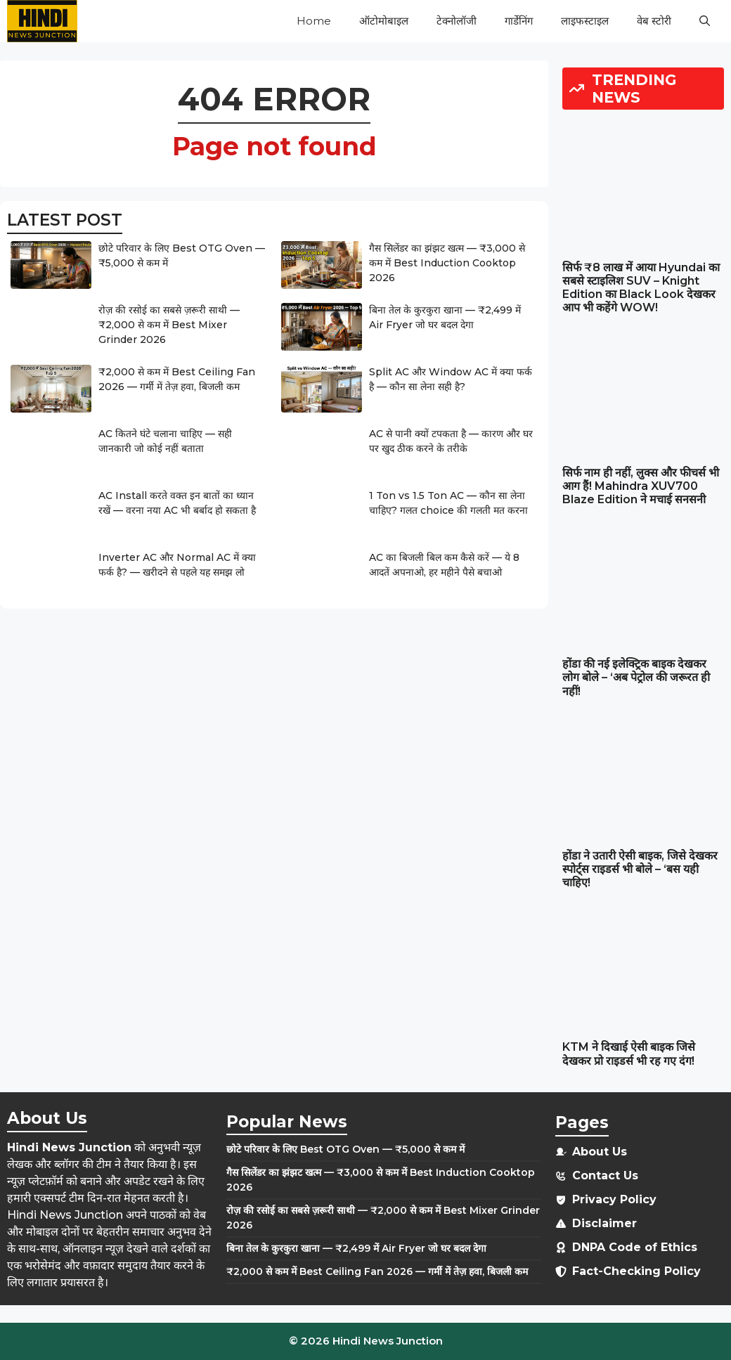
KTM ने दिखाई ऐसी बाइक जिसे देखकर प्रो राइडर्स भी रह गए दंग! (628, 1053)
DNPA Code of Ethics (634, 1247)
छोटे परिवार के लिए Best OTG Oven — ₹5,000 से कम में (345, 1149)
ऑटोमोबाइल (383, 20)
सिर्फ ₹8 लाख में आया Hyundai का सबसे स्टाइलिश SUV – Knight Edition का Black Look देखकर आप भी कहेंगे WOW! (641, 288)
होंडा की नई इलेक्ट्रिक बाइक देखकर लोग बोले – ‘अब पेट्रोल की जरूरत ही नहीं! (636, 677)
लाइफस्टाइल (585, 20)
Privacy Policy (614, 1199)
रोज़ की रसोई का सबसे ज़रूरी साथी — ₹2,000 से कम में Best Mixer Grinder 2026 (169, 325)
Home (314, 20)
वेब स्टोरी (654, 20)
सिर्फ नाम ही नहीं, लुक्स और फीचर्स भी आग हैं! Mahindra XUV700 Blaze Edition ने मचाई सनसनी (640, 486)
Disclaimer (604, 1223)
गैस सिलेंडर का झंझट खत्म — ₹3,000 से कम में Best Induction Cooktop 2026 (447, 263)
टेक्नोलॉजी (456, 20)
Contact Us (605, 1175)
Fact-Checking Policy (636, 1271)
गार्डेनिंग (519, 20)
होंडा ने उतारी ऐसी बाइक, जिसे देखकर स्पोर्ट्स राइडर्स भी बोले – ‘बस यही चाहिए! (640, 869)
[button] (704, 21)
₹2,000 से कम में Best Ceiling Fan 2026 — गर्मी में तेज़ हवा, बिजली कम (377, 1271)
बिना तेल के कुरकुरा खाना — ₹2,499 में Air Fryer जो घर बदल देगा (356, 1248)
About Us (599, 1151)
